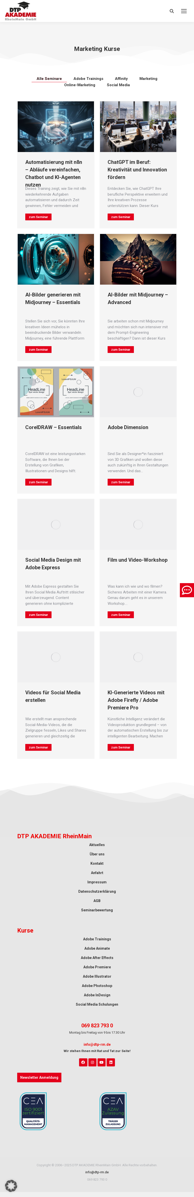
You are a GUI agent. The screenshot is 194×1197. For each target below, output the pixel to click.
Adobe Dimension (128, 427)
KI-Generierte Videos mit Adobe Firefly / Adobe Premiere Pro (136, 700)
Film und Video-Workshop (137, 560)
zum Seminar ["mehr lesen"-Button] (38, 217)
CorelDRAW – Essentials (53, 427)
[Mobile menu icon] (184, 11)
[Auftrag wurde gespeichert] (56, 126)
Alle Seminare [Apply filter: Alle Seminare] (49, 78)
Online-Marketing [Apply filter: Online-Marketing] (79, 85)
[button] (11, 1186)
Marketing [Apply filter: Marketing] (148, 78)
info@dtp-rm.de (97, 1044)
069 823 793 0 (97, 1026)
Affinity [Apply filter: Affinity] (121, 78)
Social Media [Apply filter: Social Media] (118, 85)
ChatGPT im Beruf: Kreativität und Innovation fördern (137, 169)
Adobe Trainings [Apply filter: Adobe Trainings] (88, 78)
